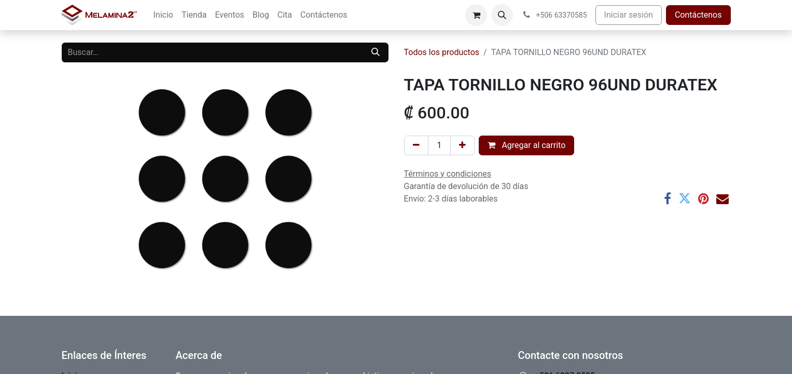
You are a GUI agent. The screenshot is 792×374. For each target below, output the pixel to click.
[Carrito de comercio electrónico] (476, 15)
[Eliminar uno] (416, 145)
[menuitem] (163, 15)
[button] (502, 15)
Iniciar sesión (628, 15)
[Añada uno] (462, 145)
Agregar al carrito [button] (526, 145)
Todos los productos (442, 52)
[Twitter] (684, 198)
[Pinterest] (703, 198)
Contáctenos (698, 15)
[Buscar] (375, 52)
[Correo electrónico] (722, 198)
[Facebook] (667, 198)
